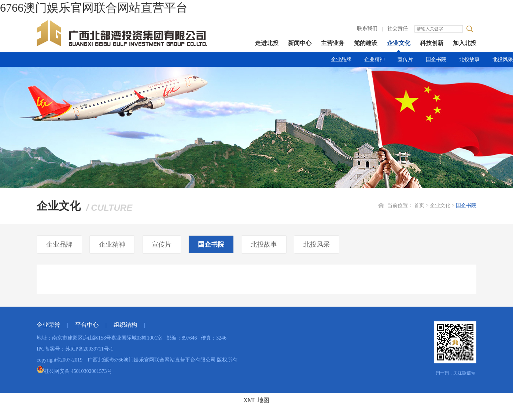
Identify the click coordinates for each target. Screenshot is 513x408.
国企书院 (436, 59)
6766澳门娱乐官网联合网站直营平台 (94, 7)
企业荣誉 (48, 325)
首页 (419, 205)
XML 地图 (257, 400)
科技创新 (431, 43)
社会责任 (397, 28)
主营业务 (332, 43)
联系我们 (367, 28)
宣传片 (405, 59)
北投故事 (469, 59)
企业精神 (374, 59)
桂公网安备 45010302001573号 (74, 371)
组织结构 (125, 325)
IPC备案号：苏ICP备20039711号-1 (75, 349)
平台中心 (87, 325)
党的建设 (365, 43)
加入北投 (464, 43)
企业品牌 (341, 59)
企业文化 (398, 43)
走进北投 (266, 43)
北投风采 (502, 59)
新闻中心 (299, 43)
